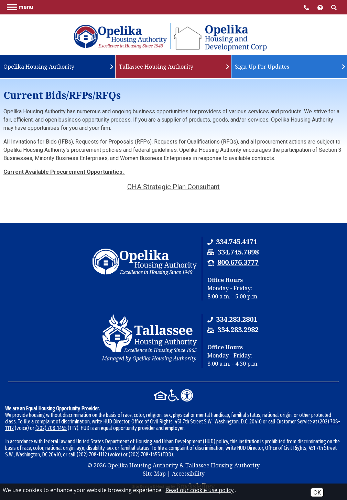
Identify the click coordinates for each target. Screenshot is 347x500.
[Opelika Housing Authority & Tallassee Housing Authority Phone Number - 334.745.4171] (236, 241)
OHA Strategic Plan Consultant (173, 187)
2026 (100, 465)
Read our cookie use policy (199, 490)
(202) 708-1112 (92, 454)
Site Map (154, 473)
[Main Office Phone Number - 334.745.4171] (307, 7)
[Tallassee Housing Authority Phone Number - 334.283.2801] (236, 319)
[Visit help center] (320, 7)
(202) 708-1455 (51, 428)
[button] (20, 6)
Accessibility (188, 473)
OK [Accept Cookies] (317, 492)
